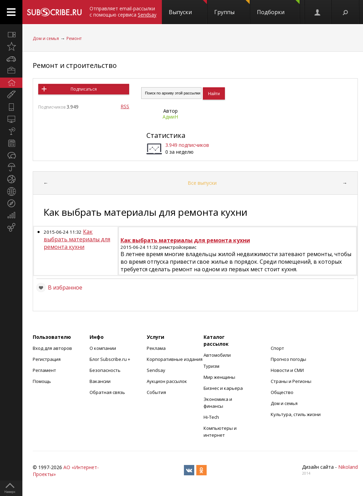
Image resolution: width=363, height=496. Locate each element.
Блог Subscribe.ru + (110, 359)
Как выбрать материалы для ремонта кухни (77, 239)
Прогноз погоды (288, 359)
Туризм (211, 366)
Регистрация (47, 359)
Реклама (156, 348)
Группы (232, 8)
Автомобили (217, 355)
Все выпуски (202, 183)
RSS (125, 106)
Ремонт (74, 38)
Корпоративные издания (175, 359)
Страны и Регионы (291, 381)
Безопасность (105, 370)
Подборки (278, 8)
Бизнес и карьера (223, 388)
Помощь (42, 381)
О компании (103, 348)
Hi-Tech (211, 417)
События (156, 392)
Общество (282, 392)
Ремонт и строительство (75, 65)
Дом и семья (46, 38)
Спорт (277, 348)
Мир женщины (219, 377)
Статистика (165, 135)
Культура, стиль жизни (296, 414)
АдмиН (170, 116)
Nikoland (348, 467)
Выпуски (188, 8)
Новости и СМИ (287, 370)
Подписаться (84, 89)
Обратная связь (107, 392)
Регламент (44, 370)
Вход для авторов (52, 348)
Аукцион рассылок (167, 381)
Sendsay (156, 370)
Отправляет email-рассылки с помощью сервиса (123, 11)
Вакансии (100, 381)
